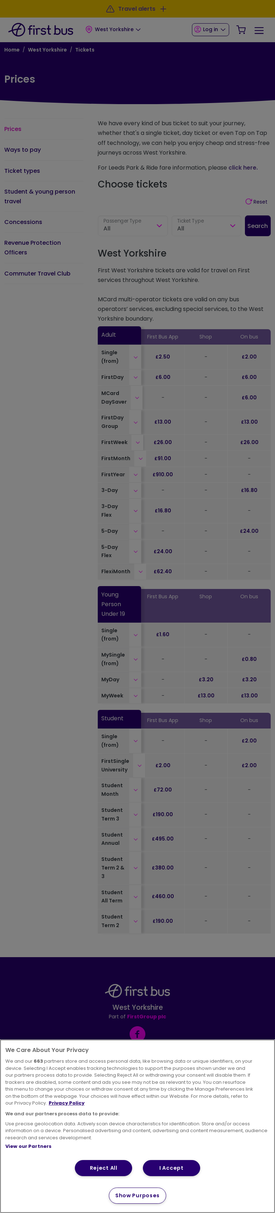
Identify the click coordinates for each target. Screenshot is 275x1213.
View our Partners (28, 1146)
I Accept (171, 1167)
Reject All (103, 1167)
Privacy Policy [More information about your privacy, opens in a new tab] (67, 1103)
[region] (137, 1126)
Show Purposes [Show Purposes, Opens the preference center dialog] (137, 1195)
